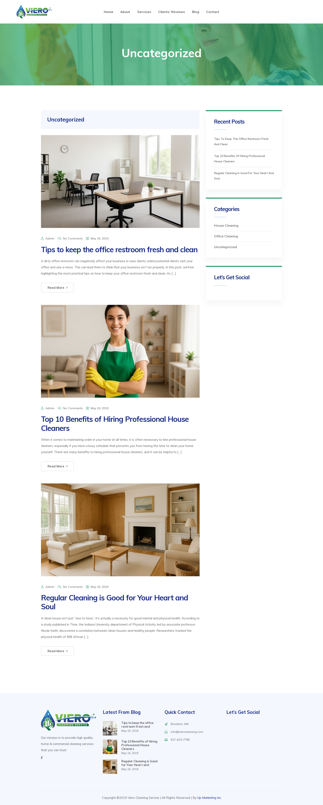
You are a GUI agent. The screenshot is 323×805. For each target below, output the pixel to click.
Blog (195, 12)
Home (108, 12)
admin (50, 238)
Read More (56, 288)
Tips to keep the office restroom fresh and (137, 724)
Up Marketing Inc (209, 798)
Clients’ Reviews (171, 12)
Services (144, 12)
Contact (212, 12)
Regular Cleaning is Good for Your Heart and (139, 763)
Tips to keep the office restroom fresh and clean (119, 249)
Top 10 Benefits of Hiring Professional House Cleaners (115, 423)
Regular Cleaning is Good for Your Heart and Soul (114, 602)
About (125, 12)
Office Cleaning (226, 236)
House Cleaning (226, 225)
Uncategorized (225, 247)
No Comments (73, 238)
